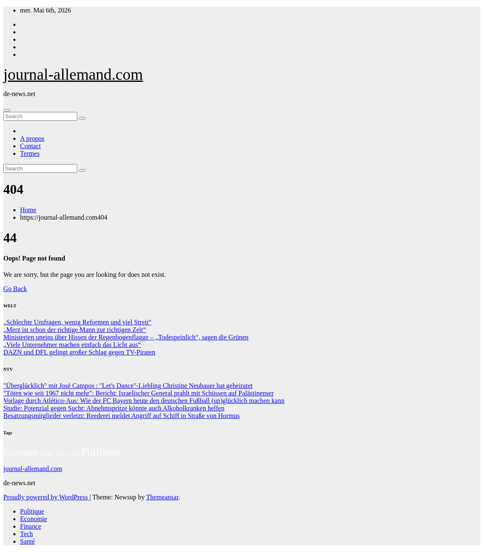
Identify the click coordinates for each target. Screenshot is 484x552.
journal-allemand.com (73, 74)
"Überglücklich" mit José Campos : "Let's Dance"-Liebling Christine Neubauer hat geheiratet (127, 385)
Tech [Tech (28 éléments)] (60, 454)
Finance (30, 526)
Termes (30, 153)
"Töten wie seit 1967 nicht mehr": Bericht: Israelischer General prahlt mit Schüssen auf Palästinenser (138, 393)
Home (28, 209)
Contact (30, 145)
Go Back (15, 288)
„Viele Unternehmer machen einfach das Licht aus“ (72, 344)
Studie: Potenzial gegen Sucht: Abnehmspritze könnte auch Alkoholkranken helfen (113, 408)
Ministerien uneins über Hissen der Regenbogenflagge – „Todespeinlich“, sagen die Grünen (126, 337)
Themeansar (162, 497)
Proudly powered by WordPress (46, 497)
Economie (33, 518)
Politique (32, 511)
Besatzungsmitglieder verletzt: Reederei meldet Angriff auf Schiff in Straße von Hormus (121, 415)
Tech (26, 533)
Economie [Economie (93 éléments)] (21, 453)
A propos (32, 138)
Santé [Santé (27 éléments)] (46, 454)
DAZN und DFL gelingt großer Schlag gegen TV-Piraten (79, 352)
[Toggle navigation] (6, 110)
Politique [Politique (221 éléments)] (101, 452)
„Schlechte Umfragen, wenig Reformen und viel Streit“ (77, 322)
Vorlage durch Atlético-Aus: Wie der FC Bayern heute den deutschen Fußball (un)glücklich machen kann (144, 400)
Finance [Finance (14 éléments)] (73, 454)
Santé (27, 541)
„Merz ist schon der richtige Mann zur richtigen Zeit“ (74, 329)
